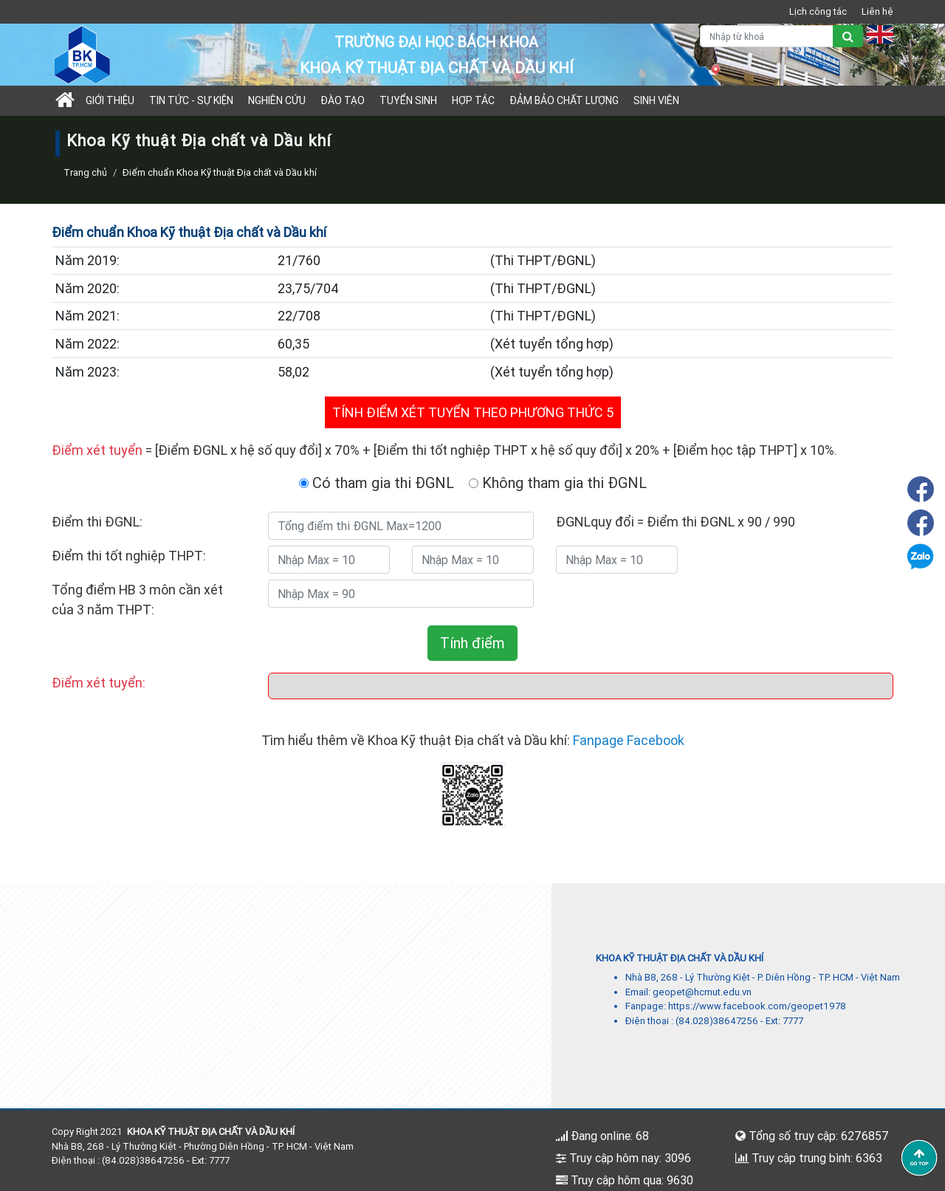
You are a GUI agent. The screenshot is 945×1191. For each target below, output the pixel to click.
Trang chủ (85, 172)
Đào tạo (342, 100)
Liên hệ (877, 11)
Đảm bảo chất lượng (564, 100)
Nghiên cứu (277, 100)
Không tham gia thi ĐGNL (558, 482)
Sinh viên (656, 100)
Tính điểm (472, 643)
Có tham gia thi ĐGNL (376, 482)
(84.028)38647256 (717, 1021)
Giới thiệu (110, 100)
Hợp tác (473, 100)
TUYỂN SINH (408, 100)
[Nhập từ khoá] (767, 36)
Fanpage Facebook (628, 740)
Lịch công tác (818, 11)
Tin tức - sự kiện (191, 100)
